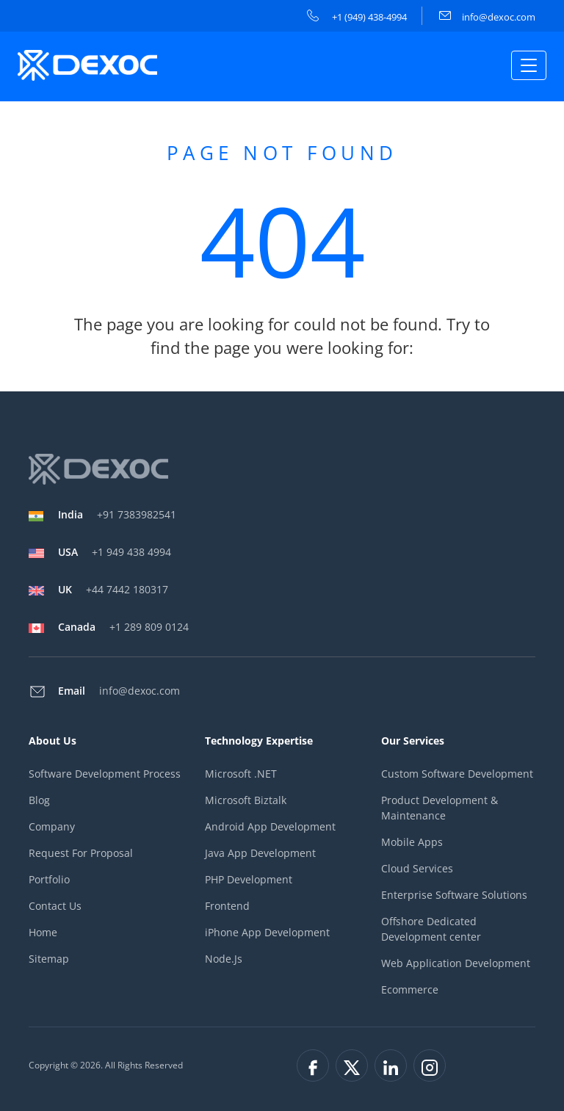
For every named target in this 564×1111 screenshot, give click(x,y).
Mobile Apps (412, 842)
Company (52, 826)
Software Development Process (105, 774)
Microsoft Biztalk (245, 800)
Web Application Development (455, 963)
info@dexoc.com (487, 16)
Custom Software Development (457, 774)
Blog (39, 800)
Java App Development (260, 853)
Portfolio (49, 879)
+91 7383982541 (117, 514)
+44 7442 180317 (113, 589)
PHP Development (248, 879)
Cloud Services (417, 868)
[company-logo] (89, 65)
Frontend (227, 906)
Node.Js (223, 959)
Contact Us (55, 906)
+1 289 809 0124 (123, 627)
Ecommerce (409, 989)
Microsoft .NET (241, 774)
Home (43, 932)
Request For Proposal (81, 853)
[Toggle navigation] (528, 65)
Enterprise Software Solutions (454, 895)
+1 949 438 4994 (114, 552)
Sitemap (49, 959)
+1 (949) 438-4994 (357, 16)
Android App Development (270, 826)
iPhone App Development (267, 932)
